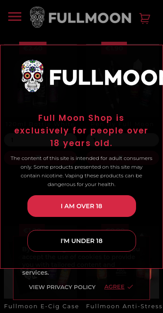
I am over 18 (81, 200)
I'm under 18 (81, 235)
